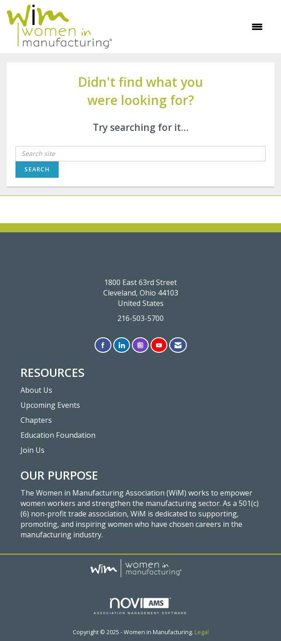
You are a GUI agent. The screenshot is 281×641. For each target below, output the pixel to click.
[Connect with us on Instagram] (140, 345)
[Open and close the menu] (191, 27)
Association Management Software (140, 606)
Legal (202, 632)
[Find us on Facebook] (103, 345)
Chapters (36, 420)
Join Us (32, 450)
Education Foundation (57, 435)
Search (37, 169)
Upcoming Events (50, 405)
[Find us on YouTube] (159, 345)
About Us (36, 390)
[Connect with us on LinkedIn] (121, 345)
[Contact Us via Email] (178, 345)
